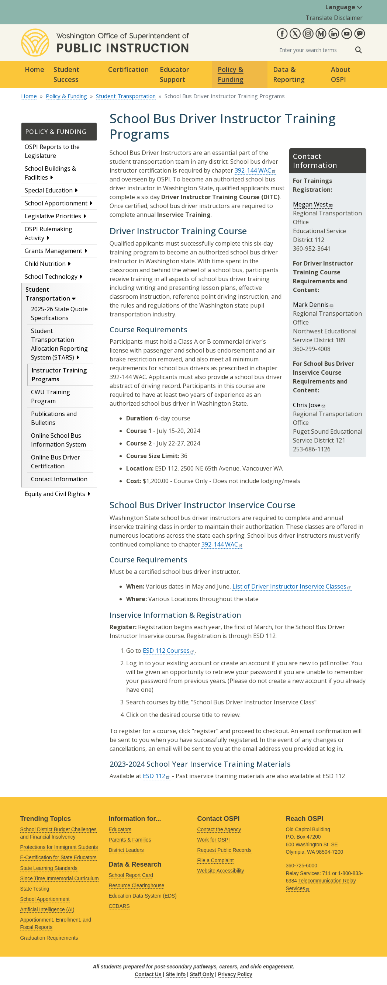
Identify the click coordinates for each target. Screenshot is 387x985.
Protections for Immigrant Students (59, 847)
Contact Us (148, 974)
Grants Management (53, 251)
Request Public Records (224, 850)
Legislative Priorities (53, 216)
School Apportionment (56, 203)
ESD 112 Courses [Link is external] (169, 650)
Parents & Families (130, 840)
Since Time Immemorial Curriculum (59, 878)
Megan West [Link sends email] (313, 204)
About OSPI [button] (340, 74)
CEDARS (119, 906)
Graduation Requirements (49, 938)
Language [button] (344, 7)
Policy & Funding (66, 96)
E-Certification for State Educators (58, 857)
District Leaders (126, 850)
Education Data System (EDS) (143, 896)
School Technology (51, 277)
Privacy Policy (235, 974)
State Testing (34, 889)
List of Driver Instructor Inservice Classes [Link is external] (292, 586)
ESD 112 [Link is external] (156, 776)
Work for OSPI (213, 840)
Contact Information (59, 479)
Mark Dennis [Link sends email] (313, 305)
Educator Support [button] (174, 74)
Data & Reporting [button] (289, 74)
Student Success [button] (66, 74)
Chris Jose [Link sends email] (309, 405)
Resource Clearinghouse (137, 885)
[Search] (315, 50)
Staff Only (202, 974)
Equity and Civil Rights (55, 494)
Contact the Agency (219, 829)
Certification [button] (128, 69)
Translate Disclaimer (334, 18)
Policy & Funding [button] (230, 74)
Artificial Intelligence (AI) (47, 909)
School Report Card (131, 875)
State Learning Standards (48, 868)
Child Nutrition (45, 264)
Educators (120, 829)
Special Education (49, 190)
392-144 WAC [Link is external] (255, 170)
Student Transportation (126, 96)
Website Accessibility (220, 871)
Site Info (176, 974)
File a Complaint (215, 860)
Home (34, 69)
